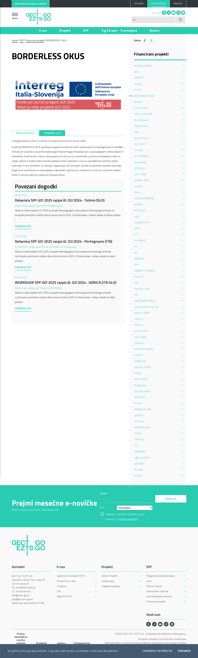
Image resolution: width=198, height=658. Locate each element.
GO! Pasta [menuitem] (139, 168)
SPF (86, 30)
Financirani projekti (35, 40)
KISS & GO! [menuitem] (140, 210)
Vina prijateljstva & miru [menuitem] (146, 307)
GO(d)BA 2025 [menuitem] (141, 180)
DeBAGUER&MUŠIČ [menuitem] (144, 198)
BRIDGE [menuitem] (138, 102)
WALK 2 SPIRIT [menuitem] (142, 313)
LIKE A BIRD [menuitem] (140, 337)
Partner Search (154, 586)
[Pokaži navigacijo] (15, 16)
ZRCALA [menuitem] (138, 325)
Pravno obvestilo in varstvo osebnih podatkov (20, 640)
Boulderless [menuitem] (140, 385)
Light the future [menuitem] (142, 457)
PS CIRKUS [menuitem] (140, 240)
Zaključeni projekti (111, 586)
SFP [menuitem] (136, 264)
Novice (154, 30)
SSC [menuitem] (136, 283)
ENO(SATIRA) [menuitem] (141, 126)
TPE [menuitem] (136, 295)
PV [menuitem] (135, 246)
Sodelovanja (108, 581)
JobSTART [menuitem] (139, 463)
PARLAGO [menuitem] (139, 439)
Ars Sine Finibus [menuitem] (142, 391)
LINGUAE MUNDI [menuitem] (142, 367)
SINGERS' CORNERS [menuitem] (144, 271)
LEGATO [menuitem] (138, 415)
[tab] (25, 133)
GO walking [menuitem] (140, 162)
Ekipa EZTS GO (64, 596)
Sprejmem (184, 651)
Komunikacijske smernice (159, 596)
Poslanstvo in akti (66, 581)
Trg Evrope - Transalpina (119, 30)
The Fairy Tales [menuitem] (142, 289)
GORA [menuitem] (137, 373)
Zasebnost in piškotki (157, 651)
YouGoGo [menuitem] (139, 343)
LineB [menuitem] (137, 216)
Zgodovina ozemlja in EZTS (71, 576)
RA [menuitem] (135, 252)
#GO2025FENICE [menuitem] (143, 66)
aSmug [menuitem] (137, 84)
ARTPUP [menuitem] (138, 78)
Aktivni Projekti (109, 576)
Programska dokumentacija (160, 576)
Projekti (65, 30)
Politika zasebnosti (128, 519)
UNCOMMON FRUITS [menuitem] (145, 301)
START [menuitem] (137, 433)
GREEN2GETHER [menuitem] (142, 409)
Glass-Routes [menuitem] (141, 138)
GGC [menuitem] (136, 132)
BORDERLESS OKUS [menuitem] (144, 96)
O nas (43, 30)
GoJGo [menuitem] (137, 192)
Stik (59, 591)
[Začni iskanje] (180, 19)
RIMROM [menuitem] (139, 258)
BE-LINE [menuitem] (138, 469)
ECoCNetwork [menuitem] (141, 120)
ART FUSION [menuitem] (140, 379)
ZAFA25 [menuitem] (138, 319)
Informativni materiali (157, 591)
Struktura (62, 586)
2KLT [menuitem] (136, 72)
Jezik (102, 507)
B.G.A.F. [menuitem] (138, 90)
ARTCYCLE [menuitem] (139, 397)
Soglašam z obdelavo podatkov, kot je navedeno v (124, 514)
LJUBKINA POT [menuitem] (141, 222)
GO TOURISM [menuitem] (141, 156)
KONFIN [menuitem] (138, 204)
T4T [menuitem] (136, 445)
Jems (149, 581)
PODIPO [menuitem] (138, 355)
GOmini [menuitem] (138, 403)
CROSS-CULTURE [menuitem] (143, 114)
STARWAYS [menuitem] (140, 451)
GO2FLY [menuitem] (138, 186)
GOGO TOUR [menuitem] (141, 331)
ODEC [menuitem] (137, 228)
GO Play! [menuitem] (138, 150)
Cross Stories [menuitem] (141, 108)
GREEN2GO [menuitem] (140, 361)
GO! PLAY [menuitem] (139, 421)
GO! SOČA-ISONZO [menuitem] (144, 349)
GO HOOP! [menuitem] (139, 144)
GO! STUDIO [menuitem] (140, 174)
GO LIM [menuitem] (138, 475)
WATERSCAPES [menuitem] (142, 427)
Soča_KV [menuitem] (139, 277)
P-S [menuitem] (136, 234)
